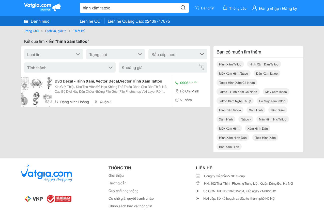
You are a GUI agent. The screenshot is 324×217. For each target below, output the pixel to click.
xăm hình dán (258, 128)
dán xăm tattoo (267, 73)
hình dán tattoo (230, 110)
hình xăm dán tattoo (264, 64)
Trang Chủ (31, 30)
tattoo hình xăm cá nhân (237, 82)
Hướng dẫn (118, 182)
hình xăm (278, 110)
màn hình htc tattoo (272, 119)
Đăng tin (204, 7)
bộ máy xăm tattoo (272, 101)
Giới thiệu (116, 175)
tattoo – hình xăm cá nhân (238, 91)
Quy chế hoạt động (123, 190)
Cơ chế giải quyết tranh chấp (131, 198)
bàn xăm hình (229, 146)
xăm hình (256, 110)
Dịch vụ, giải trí (55, 30)
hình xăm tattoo (230, 64)
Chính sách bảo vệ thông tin (130, 205)
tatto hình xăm (265, 137)
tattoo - (246, 119)
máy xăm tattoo (276, 91)
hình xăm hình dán (233, 137)
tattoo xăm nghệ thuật (235, 101)
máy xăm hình (229, 128)
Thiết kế (79, 30)
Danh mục (36, 21)
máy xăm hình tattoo (233, 73)
